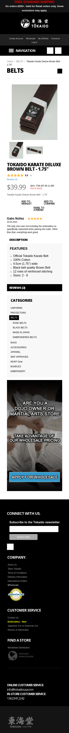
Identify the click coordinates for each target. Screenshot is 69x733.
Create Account (16, 38)
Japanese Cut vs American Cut (23, 625)
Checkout (55, 38)
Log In (34, 42)
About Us (12, 564)
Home (10, 61)
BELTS (19, 61)
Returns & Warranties (18, 629)
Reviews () (12, 179)
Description (18, 240)
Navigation (25, 50)
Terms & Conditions (17, 572)
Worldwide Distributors (19, 647)
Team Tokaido (14, 568)
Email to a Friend (34, 209)
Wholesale (30, 38)
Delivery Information (17, 576)
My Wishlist (43, 38)
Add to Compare (45, 203)
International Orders (17, 580)
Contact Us (13, 617)
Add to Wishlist (22, 203)
